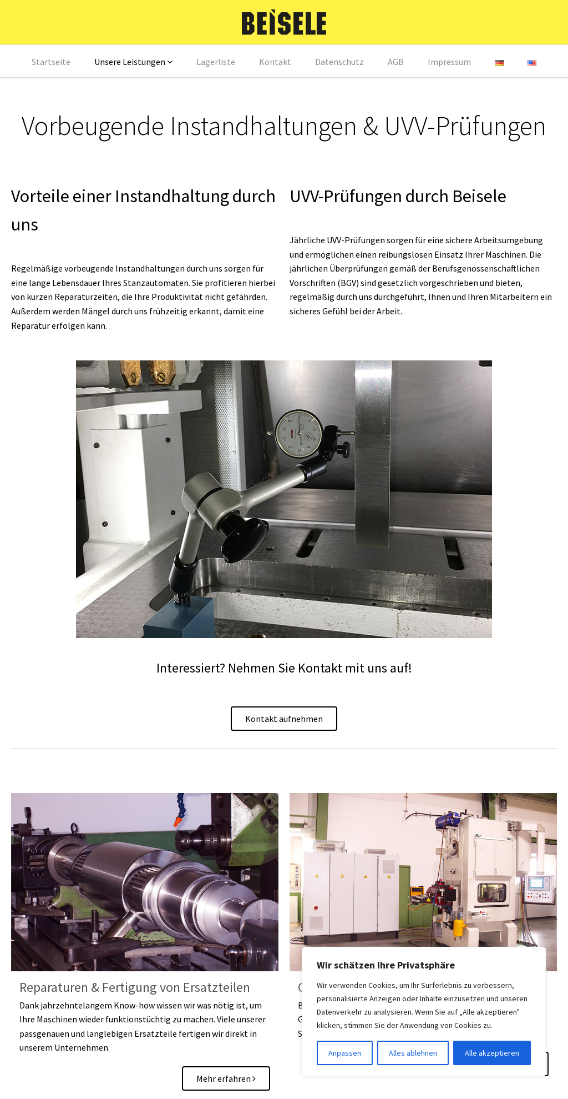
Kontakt (275, 61)
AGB (396, 61)
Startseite (51, 61)
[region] (424, 1012)
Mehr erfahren (226, 1078)
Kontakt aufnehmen (284, 718)
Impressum (449, 61)
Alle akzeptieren (492, 1053)
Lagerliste (215, 61)
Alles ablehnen (413, 1053)
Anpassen (344, 1053)
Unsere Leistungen (129, 61)
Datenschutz (339, 61)
